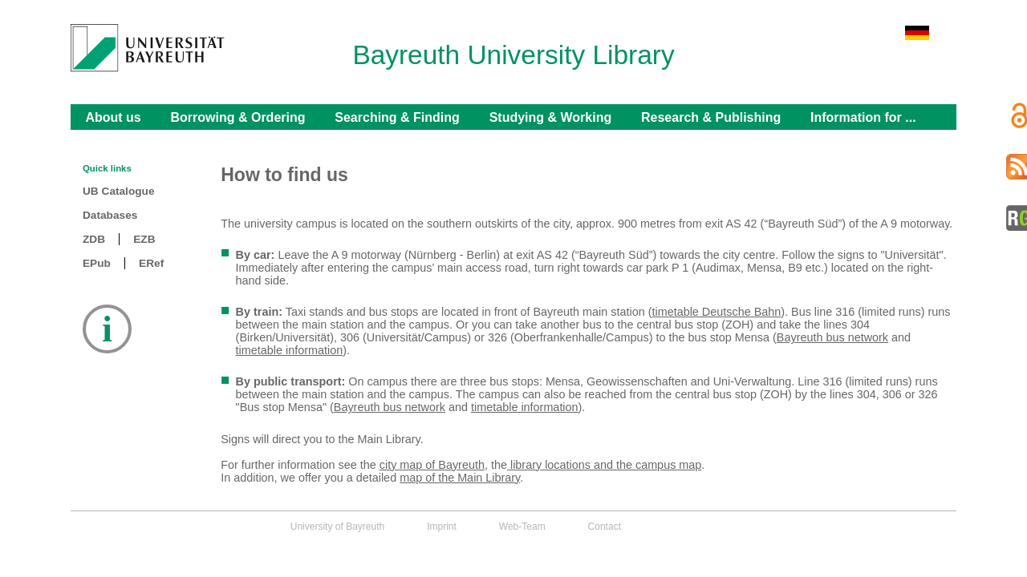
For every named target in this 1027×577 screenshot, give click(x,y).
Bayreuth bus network (832, 337)
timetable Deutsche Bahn (716, 311)
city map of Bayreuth (432, 464)
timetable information (289, 350)
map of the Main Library (460, 477)
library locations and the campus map (604, 464)
